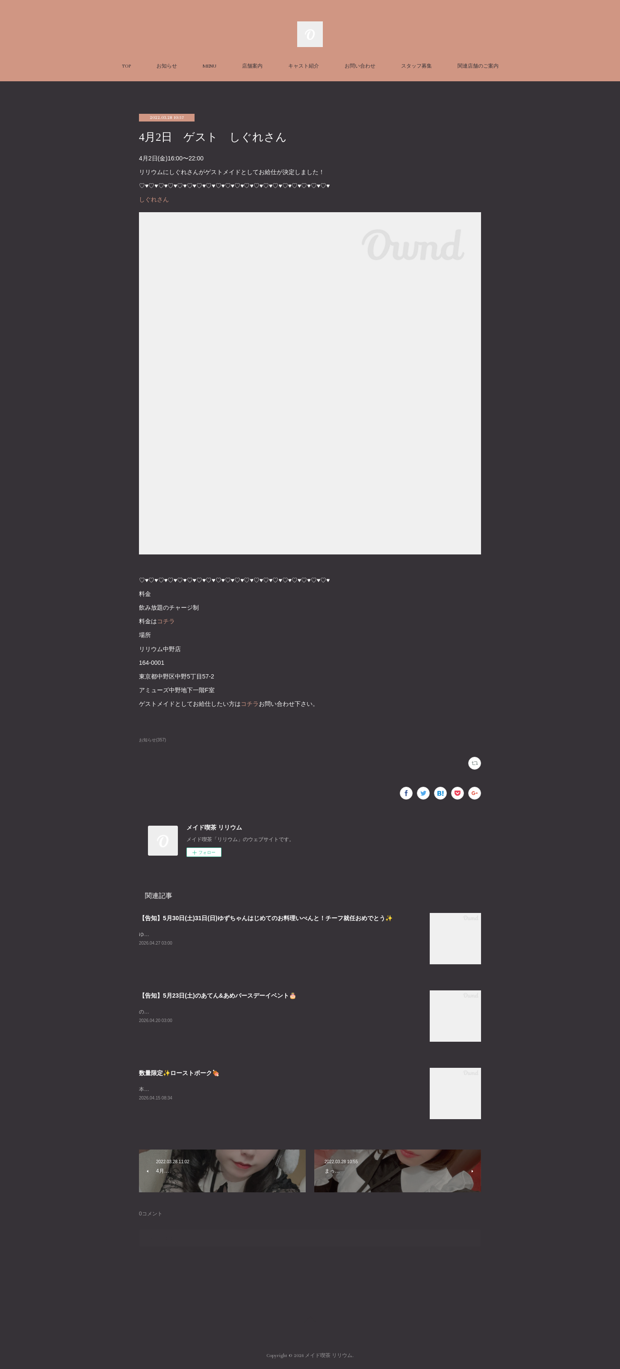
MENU (209, 66)
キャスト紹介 (303, 66)
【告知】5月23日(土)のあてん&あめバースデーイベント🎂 (217, 995)
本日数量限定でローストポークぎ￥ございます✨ (196, 1089)
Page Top (310, 1321)
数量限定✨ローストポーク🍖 (179, 1073)
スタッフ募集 (416, 66)
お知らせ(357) (152, 740)
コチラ (166, 621)
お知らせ (166, 66)
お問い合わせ (360, 66)
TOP (126, 66)
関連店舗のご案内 (478, 66)
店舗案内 (252, 66)
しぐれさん (154, 199)
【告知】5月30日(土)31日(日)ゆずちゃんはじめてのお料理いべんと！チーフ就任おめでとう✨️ (266, 918)
